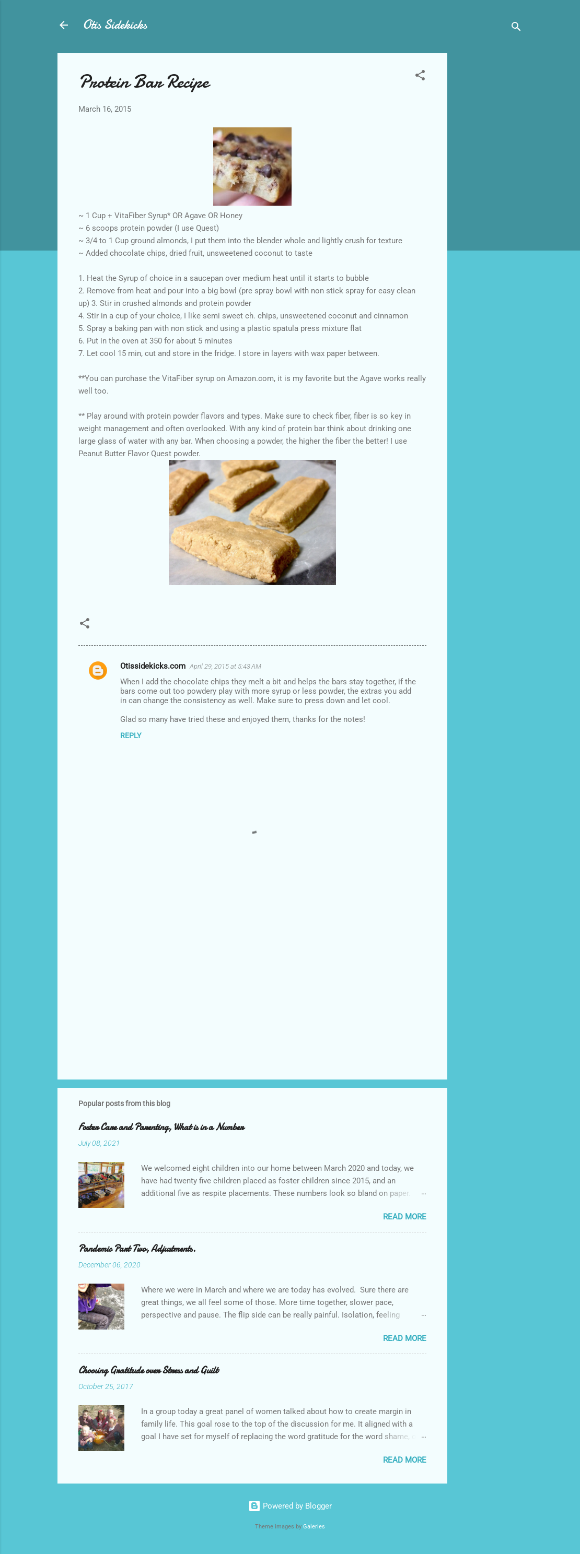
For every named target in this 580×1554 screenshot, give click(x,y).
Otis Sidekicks (115, 24)
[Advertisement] (489, 209)
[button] (420, 77)
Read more (404, 1216)
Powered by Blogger (290, 1506)
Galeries (314, 1526)
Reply (130, 735)
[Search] (516, 28)
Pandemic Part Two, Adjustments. (136, 1248)
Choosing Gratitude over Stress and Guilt (148, 1370)
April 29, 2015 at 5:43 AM (225, 666)
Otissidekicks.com (152, 666)
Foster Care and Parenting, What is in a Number (160, 1127)
